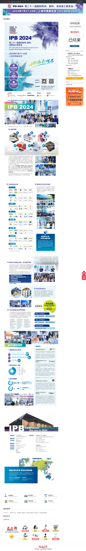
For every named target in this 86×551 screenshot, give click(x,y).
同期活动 (55, 496)
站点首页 (80, 1)
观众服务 (35, 496)
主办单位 (55, 501)
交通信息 (15, 501)
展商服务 (15, 496)
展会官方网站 (74, 78)
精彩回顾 (35, 501)
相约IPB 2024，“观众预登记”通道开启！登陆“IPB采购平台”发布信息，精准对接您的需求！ (29, 512)
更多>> (81, 50)
